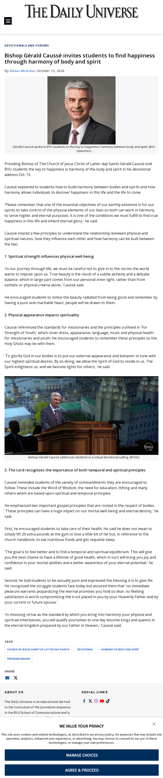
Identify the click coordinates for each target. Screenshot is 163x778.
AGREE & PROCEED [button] (82, 770)
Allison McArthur (23, 71)
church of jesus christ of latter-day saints (38, 649)
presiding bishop (18, 658)
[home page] (82, 14)
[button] (154, 723)
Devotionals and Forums (27, 45)
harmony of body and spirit (120, 649)
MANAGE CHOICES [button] (82, 755)
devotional (85, 649)
